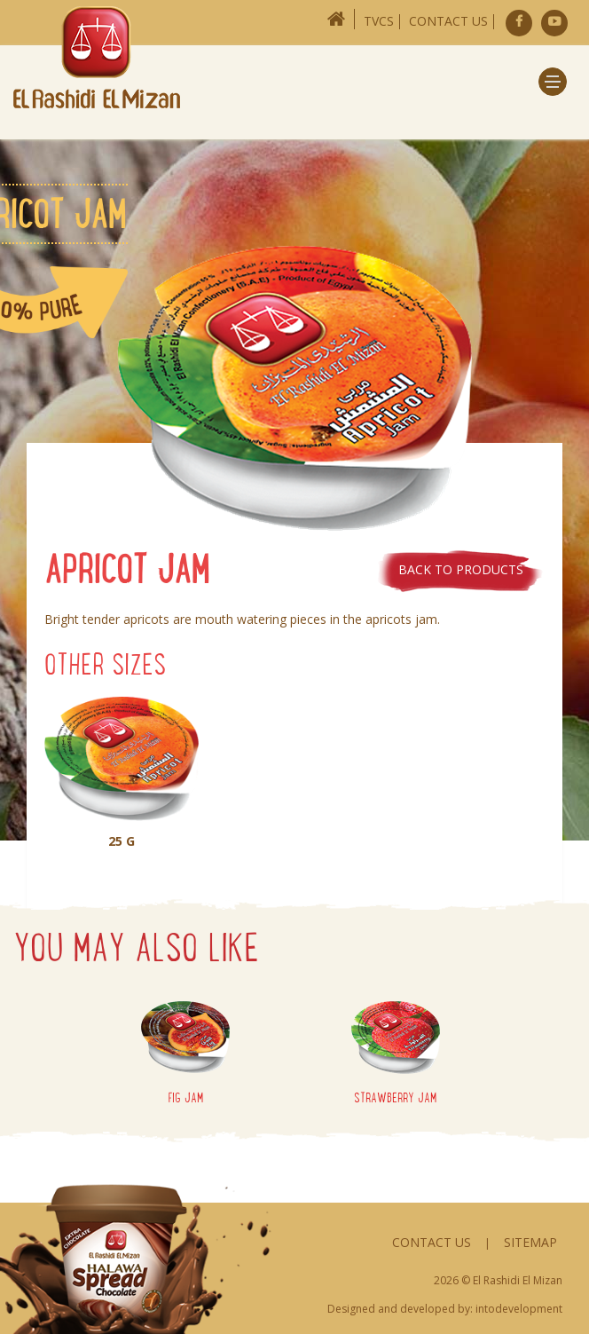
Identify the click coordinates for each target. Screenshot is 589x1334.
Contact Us (448, 20)
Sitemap (530, 1242)
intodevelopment (518, 1308)
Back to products (460, 569)
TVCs (379, 20)
